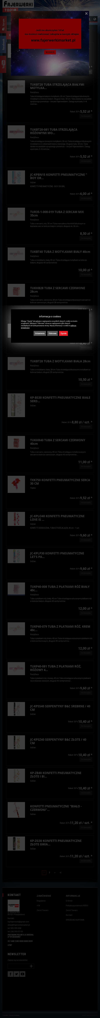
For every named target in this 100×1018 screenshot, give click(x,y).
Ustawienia (40, 333)
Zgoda (63, 333)
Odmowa (52, 333)
